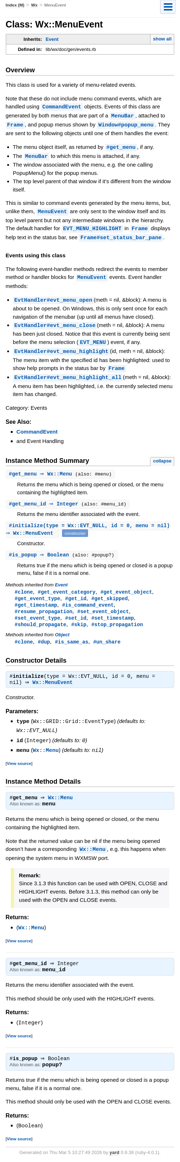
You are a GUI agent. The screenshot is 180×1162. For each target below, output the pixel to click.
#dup (44, 640)
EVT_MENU (93, 338)
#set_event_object (103, 608)
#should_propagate (40, 622)
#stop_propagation (117, 622)
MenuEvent (52, 209)
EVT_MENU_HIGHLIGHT (92, 226)
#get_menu (121, 146)
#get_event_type (37, 594)
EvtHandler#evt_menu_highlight (61, 346)
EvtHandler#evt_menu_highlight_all (68, 372)
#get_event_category (67, 588)
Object (62, 633)
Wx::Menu (46, 748)
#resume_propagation (44, 608)
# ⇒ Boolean (41, 550)
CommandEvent (61, 106)
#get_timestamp (36, 601)
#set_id (76, 615)
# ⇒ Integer (46, 499)
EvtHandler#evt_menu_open (53, 296)
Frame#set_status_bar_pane (121, 234)
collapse (162, 455)
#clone (24, 588)
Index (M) (15, 5)
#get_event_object (126, 588)
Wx (34, 5)
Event (52, 39)
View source (19, 761)
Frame (15, 124)
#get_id (76, 594)
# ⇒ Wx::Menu (43, 468)
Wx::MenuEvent (54, 682)
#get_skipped (109, 594)
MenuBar (122, 115)
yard (114, 1151)
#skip (78, 622)
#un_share (106, 640)
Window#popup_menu (126, 124)
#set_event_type (37, 615)
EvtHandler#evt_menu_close (55, 321)
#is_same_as (71, 640)
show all (162, 39)
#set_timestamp (112, 615)
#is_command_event (88, 601)
